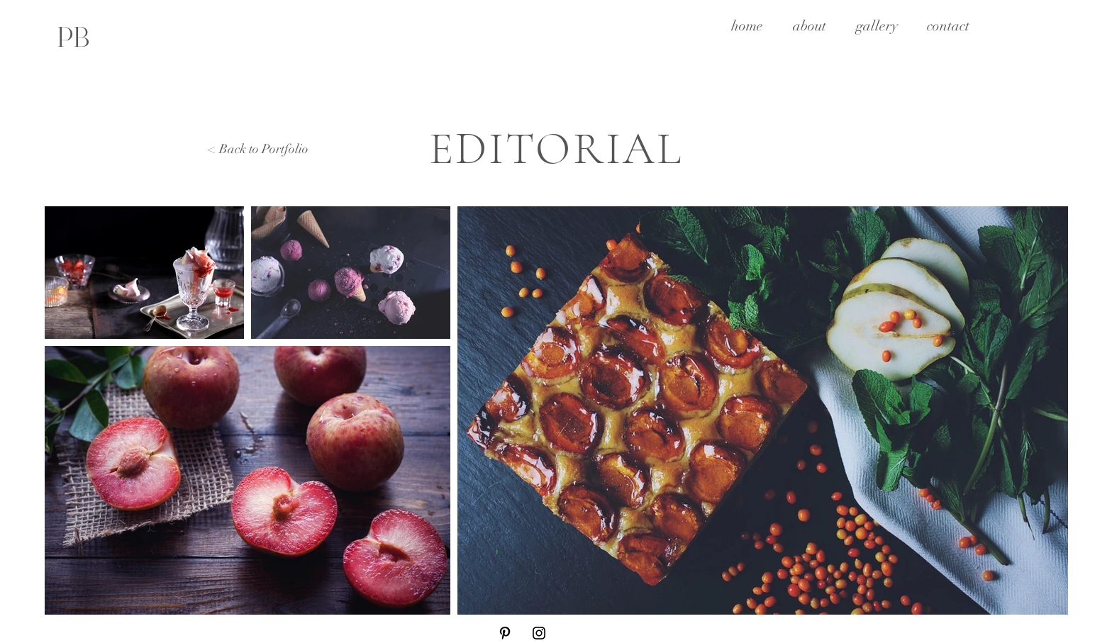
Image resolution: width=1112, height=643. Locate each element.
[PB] (73, 37)
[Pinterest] (504, 633)
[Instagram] (538, 633)
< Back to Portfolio (258, 149)
